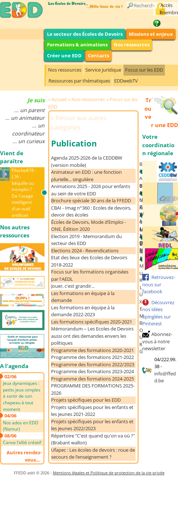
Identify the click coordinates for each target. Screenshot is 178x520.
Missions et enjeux (151, 34)
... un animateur (24, 117)
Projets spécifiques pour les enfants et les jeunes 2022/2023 (92, 425)
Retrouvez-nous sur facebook (158, 284)
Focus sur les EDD (144, 69)
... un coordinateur (28, 129)
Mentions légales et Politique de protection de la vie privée (109, 472)
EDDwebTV (126, 80)
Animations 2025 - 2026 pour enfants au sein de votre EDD (90, 190)
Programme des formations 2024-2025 (92, 378)
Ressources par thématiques (79, 80)
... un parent (29, 110)
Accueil (58, 99)
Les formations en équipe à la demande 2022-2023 (83, 311)
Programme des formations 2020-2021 (92, 350)
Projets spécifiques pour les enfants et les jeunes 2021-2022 (92, 411)
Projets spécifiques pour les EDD (86, 400)
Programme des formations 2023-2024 (92, 371)
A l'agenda (14, 366)
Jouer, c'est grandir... (72, 286)
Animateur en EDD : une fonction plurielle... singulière (86, 176)
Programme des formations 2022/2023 (92, 364)
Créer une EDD (64, 55)
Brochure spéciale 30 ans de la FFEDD (91, 200)
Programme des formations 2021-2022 (92, 357)
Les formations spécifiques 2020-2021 (91, 321)
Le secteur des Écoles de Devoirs (85, 34)
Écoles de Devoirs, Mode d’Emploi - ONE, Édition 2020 (88, 226)
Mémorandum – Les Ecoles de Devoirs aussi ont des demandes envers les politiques (92, 335)
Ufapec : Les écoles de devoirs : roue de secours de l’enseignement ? (93, 453)
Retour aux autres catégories (79, 122)
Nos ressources (132, 44)
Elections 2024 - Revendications (85, 250)
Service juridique (103, 69)
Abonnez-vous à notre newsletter (157, 341)
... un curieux (28, 141)
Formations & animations (77, 44)
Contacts (98, 55)
